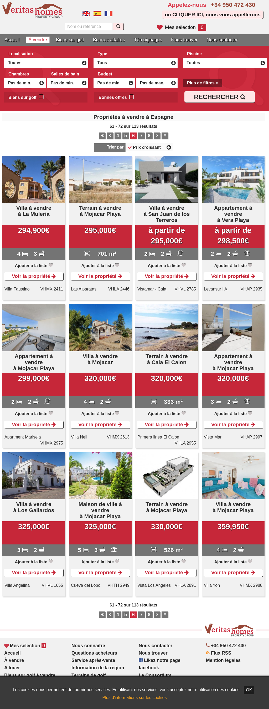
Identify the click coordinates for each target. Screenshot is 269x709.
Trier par (115, 147)
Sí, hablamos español (97, 14)
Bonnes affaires (109, 39)
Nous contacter (221, 39)
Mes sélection (181, 27)
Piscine (194, 54)
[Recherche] (118, 26)
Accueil (11, 39)
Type (102, 54)
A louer (12, 667)
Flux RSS (218, 653)
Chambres (18, 74)
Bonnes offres (116, 96)
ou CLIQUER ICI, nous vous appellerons (213, 14)
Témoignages (148, 39)
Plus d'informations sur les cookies (134, 697)
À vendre (37, 39)
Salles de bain (65, 74)
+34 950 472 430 (233, 5)
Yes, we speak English (86, 14)
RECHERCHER (219, 96)
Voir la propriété (34, 276)
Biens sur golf (70, 39)
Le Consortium (155, 675)
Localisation (20, 54)
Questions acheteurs (94, 653)
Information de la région (97, 667)
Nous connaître (88, 645)
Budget (105, 74)
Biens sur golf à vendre (29, 675)
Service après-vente (93, 660)
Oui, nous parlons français (108, 14)
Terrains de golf (88, 675)
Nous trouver (184, 39)
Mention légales (223, 660)
